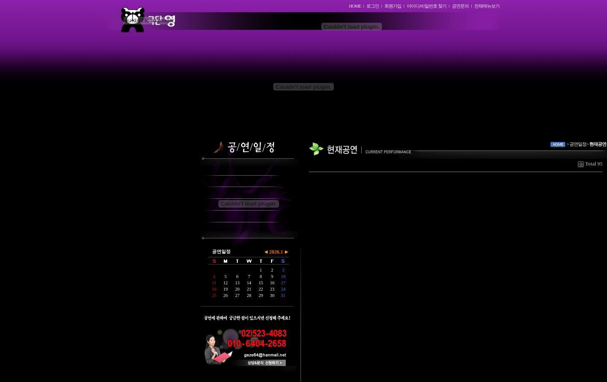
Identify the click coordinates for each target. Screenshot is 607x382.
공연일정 (221, 251)
